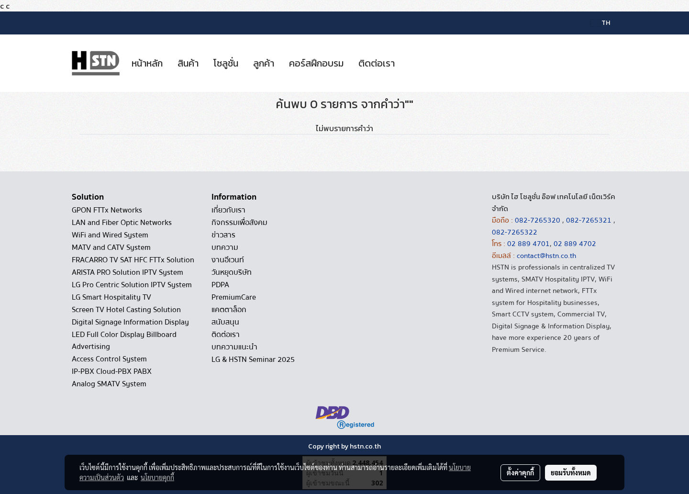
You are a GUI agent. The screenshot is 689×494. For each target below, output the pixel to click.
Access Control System (109, 359)
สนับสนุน (225, 322)
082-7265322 (514, 232)
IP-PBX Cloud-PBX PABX (112, 371)
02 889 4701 (528, 243)
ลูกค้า (263, 63)
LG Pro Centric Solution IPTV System (132, 285)
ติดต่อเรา (376, 63)
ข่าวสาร (223, 235)
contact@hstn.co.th (546, 255)
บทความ (224, 247)
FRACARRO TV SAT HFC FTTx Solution (133, 260)
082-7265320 (538, 220)
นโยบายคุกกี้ (157, 477)
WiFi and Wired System (110, 235)
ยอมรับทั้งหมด (571, 472)
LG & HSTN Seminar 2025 (253, 359)
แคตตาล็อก (228, 309)
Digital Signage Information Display (130, 322)
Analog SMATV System (109, 384)
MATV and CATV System (111, 247)
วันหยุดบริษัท (231, 272)
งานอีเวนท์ (227, 260)
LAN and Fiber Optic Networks (122, 222)
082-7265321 (588, 220)
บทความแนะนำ (234, 347)
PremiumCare (233, 297)
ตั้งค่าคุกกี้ (520, 472)
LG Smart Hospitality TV (111, 297)
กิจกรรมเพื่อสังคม (239, 222)
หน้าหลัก (147, 63)
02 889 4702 (575, 243)
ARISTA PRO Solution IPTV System (127, 272)
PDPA (220, 285)
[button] (410, 63)
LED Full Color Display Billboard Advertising (124, 340)
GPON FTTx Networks (107, 210)
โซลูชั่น (225, 63)
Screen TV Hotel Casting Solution (126, 309)
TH (600, 23)
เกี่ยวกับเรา (228, 210)
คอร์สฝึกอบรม (316, 63)
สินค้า (188, 63)
